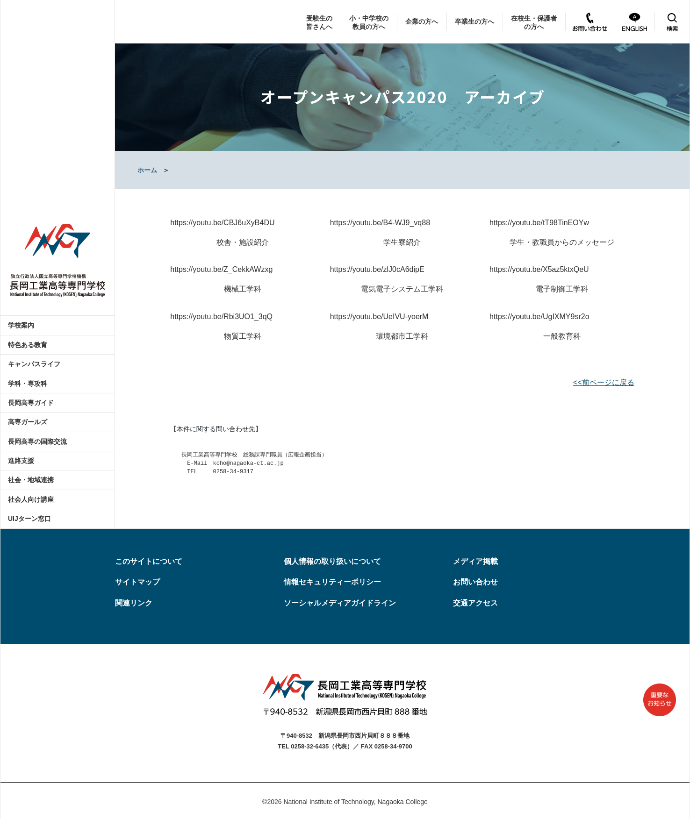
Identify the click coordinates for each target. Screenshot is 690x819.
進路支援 (21, 460)
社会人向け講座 (31, 499)
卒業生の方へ (474, 21)
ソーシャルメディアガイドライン (340, 603)
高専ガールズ (27, 422)
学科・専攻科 (27, 383)
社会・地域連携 (31, 480)
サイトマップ (137, 582)
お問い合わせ (475, 582)
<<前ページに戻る (603, 382)
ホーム (147, 170)
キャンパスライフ (34, 364)
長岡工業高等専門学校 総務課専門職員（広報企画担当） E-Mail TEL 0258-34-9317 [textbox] (248, 463)
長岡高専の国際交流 (37, 441)
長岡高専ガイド (31, 402)
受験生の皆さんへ (319, 22)
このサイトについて (148, 561)
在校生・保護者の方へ (534, 22)
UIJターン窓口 (29, 518)
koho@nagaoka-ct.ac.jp (248, 463)
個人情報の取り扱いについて (332, 561)
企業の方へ (421, 21)
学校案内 (21, 325)
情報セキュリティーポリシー (332, 582)
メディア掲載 (475, 561)
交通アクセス (475, 603)
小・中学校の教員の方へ (368, 22)
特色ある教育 (27, 345)
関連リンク (133, 603)
